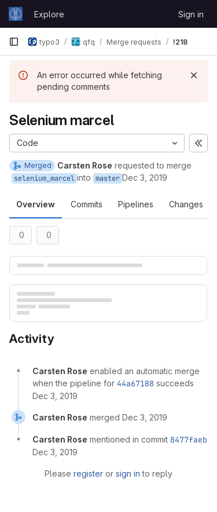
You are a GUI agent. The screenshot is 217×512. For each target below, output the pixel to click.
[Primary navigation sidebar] (14, 41)
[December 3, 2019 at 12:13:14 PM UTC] (55, 396)
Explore (49, 14)
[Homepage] (15, 14)
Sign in (191, 14)
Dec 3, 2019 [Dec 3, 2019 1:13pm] (144, 177)
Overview (35, 204)
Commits (86, 204)
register (88, 473)
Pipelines (135, 204)
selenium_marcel (44, 178)
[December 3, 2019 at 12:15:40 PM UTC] (55, 452)
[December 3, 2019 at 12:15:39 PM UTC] (144, 417)
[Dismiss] (194, 75)
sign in (128, 473)
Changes (186, 204)
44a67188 (135, 383)
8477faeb (188, 439)
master (107, 178)
